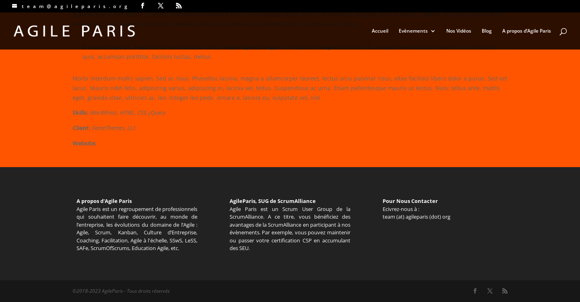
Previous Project (94, 153)
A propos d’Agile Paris (526, 31)
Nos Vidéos (458, 31)
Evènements (413, 31)
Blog (487, 31)
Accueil (380, 31)
